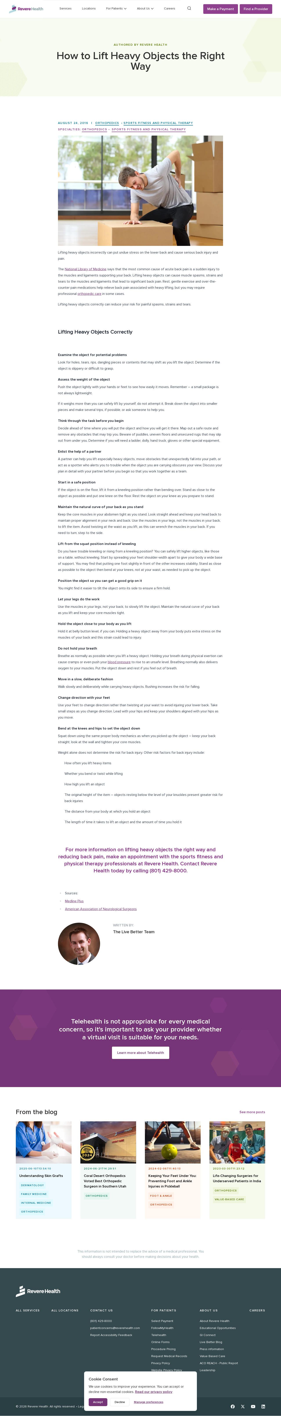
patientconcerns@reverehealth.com (115, 1328)
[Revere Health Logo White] (140, 1291)
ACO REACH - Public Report (219, 1363)
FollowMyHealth (162, 1328)
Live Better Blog (211, 1342)
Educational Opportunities (218, 1328)
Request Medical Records (169, 1356)
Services (65, 8)
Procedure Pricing (163, 1349)
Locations (89, 8)
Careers (169, 8)
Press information (212, 1349)
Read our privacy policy (153, 1392)
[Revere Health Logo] (26, 9)
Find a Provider (256, 9)
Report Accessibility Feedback (111, 1335)
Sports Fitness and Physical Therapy (162, 123)
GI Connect (208, 1335)
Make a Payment (220, 9)
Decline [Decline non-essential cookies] (120, 1402)
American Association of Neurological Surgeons (101, 909)
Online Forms (160, 1342)
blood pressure (119, 662)
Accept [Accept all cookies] (98, 1402)
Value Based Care (212, 1356)
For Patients (163, 1311)
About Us (209, 1311)
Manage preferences (148, 1402)
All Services (28, 1311)
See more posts (252, 1112)
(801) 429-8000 (101, 1321)
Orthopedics (108, 123)
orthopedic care (89, 294)
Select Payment (162, 1321)
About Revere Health (214, 1321)
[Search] (189, 8)
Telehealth (158, 1335)
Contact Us (101, 1311)
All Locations (65, 1311)
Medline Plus (74, 901)
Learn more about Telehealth (140, 1053)
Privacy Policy (160, 1363)
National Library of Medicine (85, 269)
